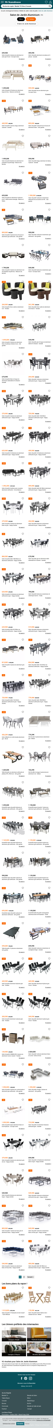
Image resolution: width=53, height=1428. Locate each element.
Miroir (29, 1398)
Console (4, 1400)
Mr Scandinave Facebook (21, 1378)
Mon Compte (50, 2)
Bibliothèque (31, 1400)
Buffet (29, 1403)
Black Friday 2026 (24, 1414)
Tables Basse (6, 1398)
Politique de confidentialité (43, 1420)
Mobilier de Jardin (24, 11)
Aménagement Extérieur (12, 11)
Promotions (5, 1414)
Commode (5, 1406)
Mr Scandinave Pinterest (25, 1378)
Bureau (4, 1403)
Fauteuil (4, 1409)
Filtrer (21, 19)
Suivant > (30, 1277)
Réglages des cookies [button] (9, 1423)
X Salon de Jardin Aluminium (26, 24)
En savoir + (22, 59)
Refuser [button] (27, 1423)
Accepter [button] (20, 1423)
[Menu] (2, 2)
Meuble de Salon (32, 1395)
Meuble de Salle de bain (34, 1406)
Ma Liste (46, 2)
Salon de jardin (33, 11)
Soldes (30, 19)
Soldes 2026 (14, 1414)
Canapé (29, 1409)
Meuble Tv (5, 1395)
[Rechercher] (49, 6)
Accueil (3, 11)
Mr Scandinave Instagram (30, 1378)
